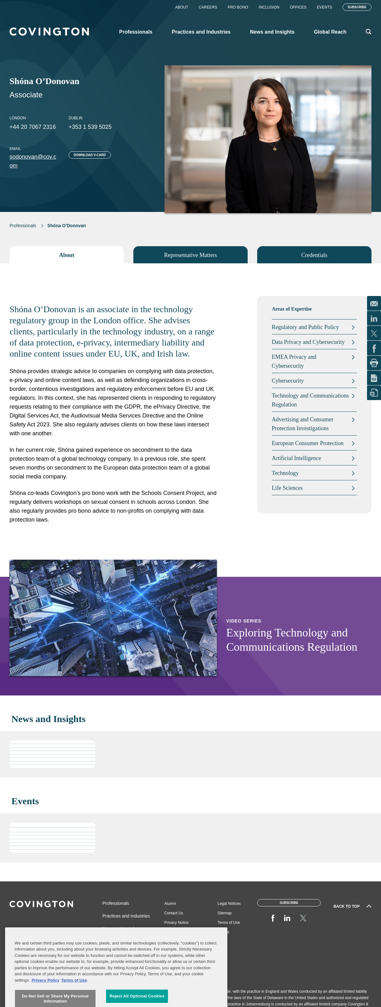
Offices (298, 7)
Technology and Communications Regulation (310, 400)
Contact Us (173, 913)
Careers (208, 7)
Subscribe (357, 7)
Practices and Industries (126, 915)
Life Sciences (287, 488)
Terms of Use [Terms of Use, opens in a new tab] (74, 997)
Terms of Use (228, 922)
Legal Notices (229, 903)
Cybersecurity (288, 381)
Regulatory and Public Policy (305, 327)
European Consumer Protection (308, 443)
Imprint (223, 932)
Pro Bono (238, 7)
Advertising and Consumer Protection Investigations (302, 423)
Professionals (23, 225)
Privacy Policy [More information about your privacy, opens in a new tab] (45, 997)
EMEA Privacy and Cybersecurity (294, 361)
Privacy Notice (176, 922)
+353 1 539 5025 (90, 127)
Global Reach (116, 941)
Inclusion (269, 7)
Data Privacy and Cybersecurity (308, 342)
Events (324, 7)
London (18, 118)
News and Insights (121, 928)
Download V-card (90, 155)
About (181, 7)
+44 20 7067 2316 (33, 127)
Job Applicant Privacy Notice (176, 934)
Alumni (170, 903)
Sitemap (224, 913)
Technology (285, 473)
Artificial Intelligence (296, 458)
